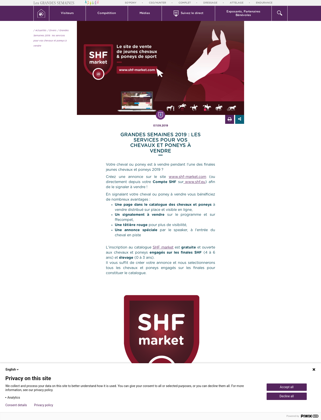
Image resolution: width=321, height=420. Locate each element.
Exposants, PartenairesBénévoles (243, 13)
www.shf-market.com (187, 177)
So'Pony (130, 3)
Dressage (210, 3)
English (12, 369)
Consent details (16, 405)
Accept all (287, 387)
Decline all (287, 396)
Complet (185, 3)
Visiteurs (67, 13)
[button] (67, 13)
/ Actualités (39, 30)
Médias (145, 13)
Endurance (264, 3)
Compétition (106, 13)
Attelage (236, 3)
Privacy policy (43, 405)
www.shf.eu (194, 182)
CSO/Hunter (157, 3)
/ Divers (51, 30)
